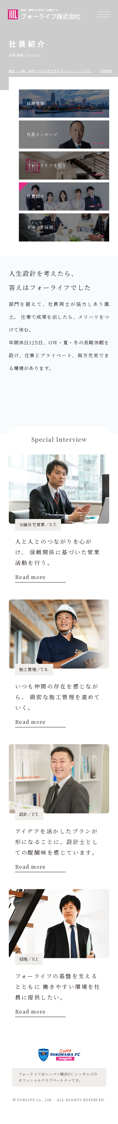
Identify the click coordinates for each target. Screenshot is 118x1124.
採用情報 (106, 71)
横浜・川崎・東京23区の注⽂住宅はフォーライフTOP (49, 71)
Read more (30, 578)
